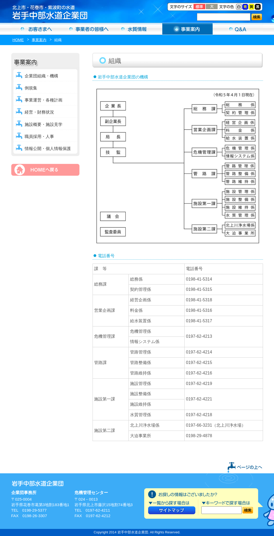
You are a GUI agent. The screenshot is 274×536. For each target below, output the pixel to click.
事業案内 (187, 29)
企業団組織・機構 (41, 76)
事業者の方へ (87, 29)
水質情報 (137, 29)
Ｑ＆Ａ (238, 29)
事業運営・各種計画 (43, 100)
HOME (18, 40)
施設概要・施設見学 (43, 124)
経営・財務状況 (39, 112)
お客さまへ (36, 29)
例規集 (31, 88)
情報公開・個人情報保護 (48, 148)
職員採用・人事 (39, 136)
